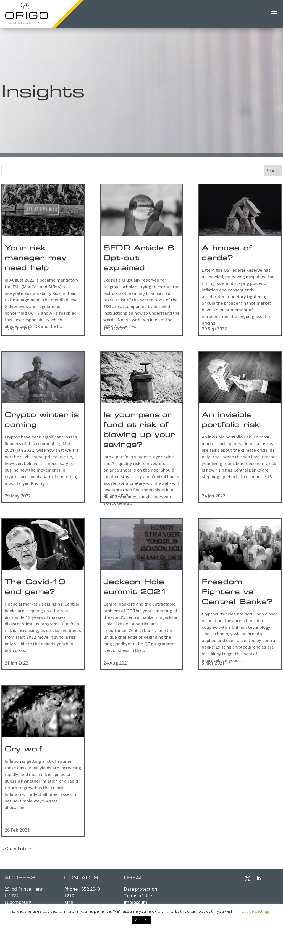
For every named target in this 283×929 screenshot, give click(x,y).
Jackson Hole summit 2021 (135, 588)
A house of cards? (227, 254)
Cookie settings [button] (255, 911)
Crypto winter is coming (42, 421)
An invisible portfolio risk (231, 421)
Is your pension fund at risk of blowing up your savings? (139, 431)
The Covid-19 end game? (35, 588)
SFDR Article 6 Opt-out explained (138, 259)
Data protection (140, 889)
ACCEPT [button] (141, 919)
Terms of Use (138, 896)
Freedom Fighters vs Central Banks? (237, 593)
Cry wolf (23, 750)
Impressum (135, 902)
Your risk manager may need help (35, 259)
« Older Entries (16, 848)
